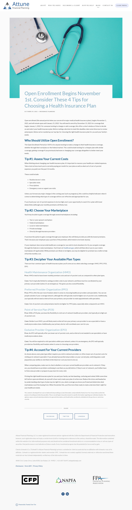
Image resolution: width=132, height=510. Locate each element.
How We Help (88, 5)
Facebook (50, 416)
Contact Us (108, 5)
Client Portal (122, 5)
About (43, 5)
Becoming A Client (71, 5)
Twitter (66, 416)
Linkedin (81, 416)
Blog (98, 5)
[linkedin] (67, 494)
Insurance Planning (47, 111)
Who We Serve (54, 5)
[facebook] (63, 494)
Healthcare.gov (68, 248)
